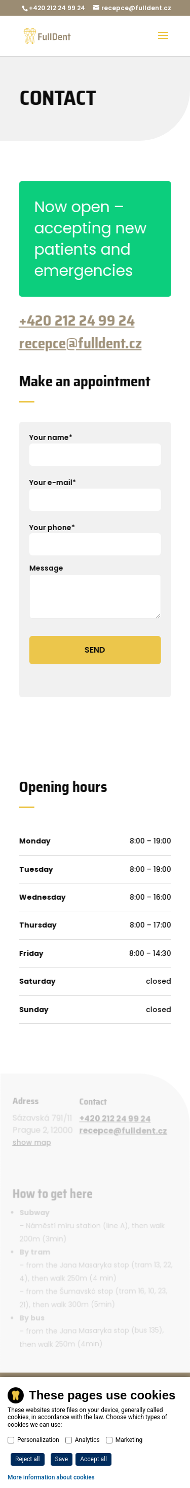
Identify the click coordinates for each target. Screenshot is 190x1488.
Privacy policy (44, 1422)
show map (33, 1143)
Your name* (94, 445)
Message (94, 592)
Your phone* (94, 535)
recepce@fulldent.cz (79, 343)
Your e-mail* (94, 490)
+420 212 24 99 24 (76, 320)
